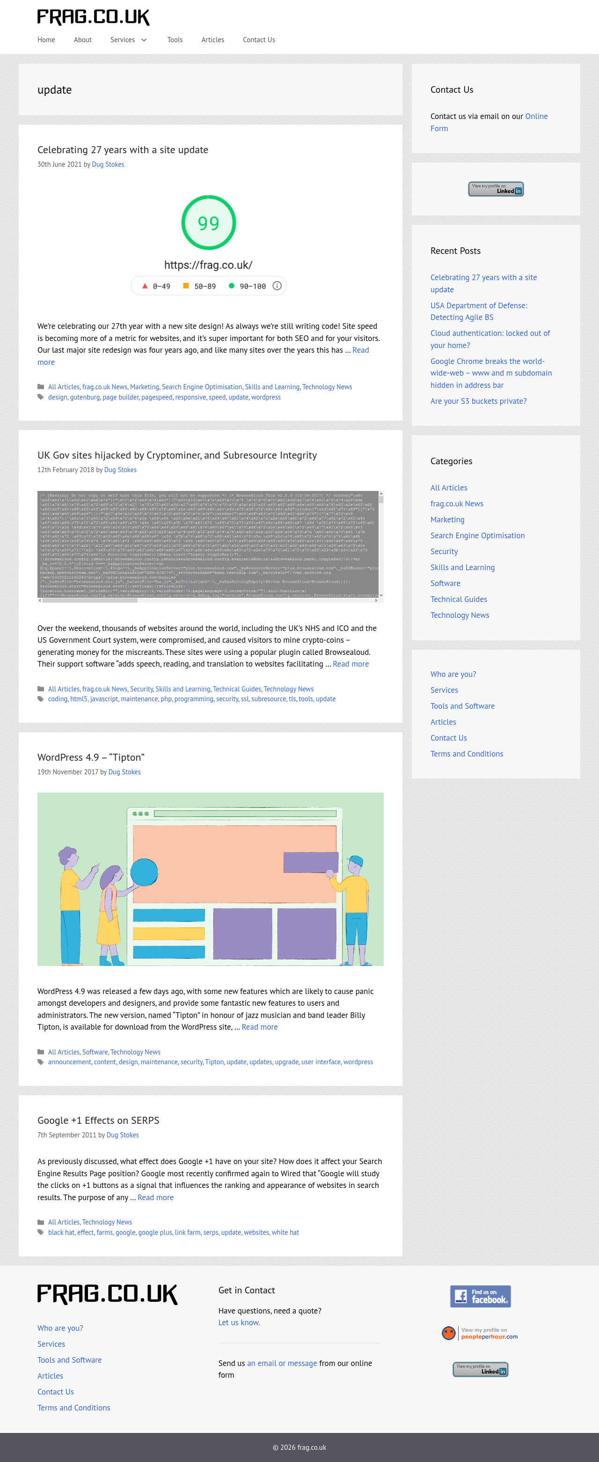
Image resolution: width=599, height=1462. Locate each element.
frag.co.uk (312, 1447)
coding (57, 698)
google (126, 1232)
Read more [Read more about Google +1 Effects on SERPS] (156, 1197)
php (166, 698)
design (57, 397)
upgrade (287, 1061)
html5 (79, 698)
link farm (188, 1232)
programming (194, 698)
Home (46, 39)
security (227, 698)
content (105, 1061)
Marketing (144, 386)
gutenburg (85, 397)
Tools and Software (463, 706)
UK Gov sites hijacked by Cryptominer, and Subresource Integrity (177, 454)
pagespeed (156, 397)
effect (85, 1232)
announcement (69, 1061)
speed (217, 397)
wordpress (266, 397)
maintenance (139, 698)
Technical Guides (237, 688)
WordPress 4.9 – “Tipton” (91, 757)
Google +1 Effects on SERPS (98, 1120)
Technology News (327, 386)
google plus (155, 1232)
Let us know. (239, 1322)
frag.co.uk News (104, 386)
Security (141, 688)
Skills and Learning (272, 386)
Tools (175, 39)
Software (95, 1051)
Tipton (214, 1061)
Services (134, 40)
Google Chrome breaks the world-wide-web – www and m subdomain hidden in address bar (491, 373)
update (238, 397)
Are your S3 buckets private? (479, 401)
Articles (213, 39)
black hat (61, 1232)
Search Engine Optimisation (202, 386)
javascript (104, 698)
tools (306, 698)
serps (210, 1232)
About (83, 39)
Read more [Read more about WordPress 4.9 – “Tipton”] (260, 1027)
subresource (268, 698)
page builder (121, 397)
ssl (244, 698)
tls (292, 698)
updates (260, 1061)
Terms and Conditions (467, 754)
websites (256, 1232)
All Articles (64, 386)
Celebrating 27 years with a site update (123, 149)
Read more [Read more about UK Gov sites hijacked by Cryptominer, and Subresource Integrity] (351, 664)
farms (104, 1232)
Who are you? (453, 674)
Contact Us (259, 39)
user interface (321, 1061)
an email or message (282, 1363)
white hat (285, 1232)
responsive (190, 397)
